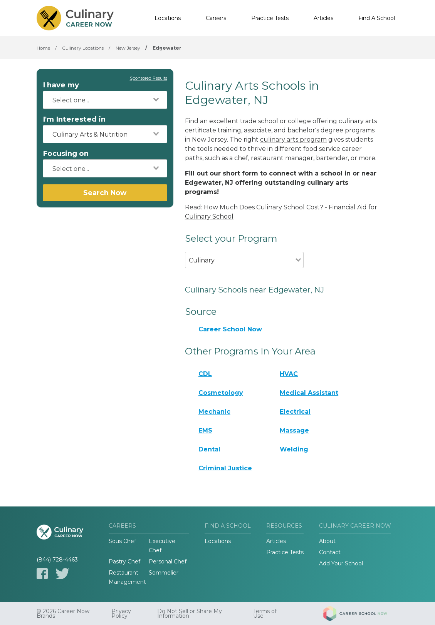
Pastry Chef (124, 561)
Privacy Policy (121, 613)
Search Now (104, 193)
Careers (216, 18)
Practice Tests (270, 18)
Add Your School (341, 563)
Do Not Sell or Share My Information (189, 613)
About (327, 541)
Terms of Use (265, 613)
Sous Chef (122, 541)
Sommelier (163, 572)
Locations (168, 18)
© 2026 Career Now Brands (63, 613)
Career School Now (230, 329)
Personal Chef (167, 561)
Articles (323, 18)
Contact (330, 552)
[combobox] (105, 100)
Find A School (376, 18)
